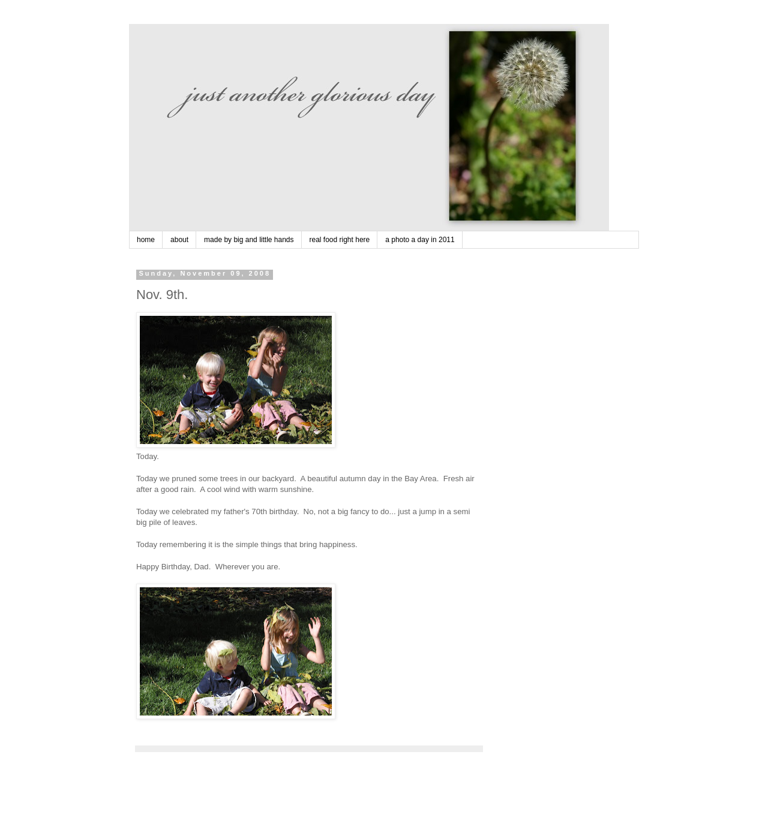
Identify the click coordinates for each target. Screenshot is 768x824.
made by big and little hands (248, 240)
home (146, 240)
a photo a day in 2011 (419, 240)
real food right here (340, 240)
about (179, 240)
